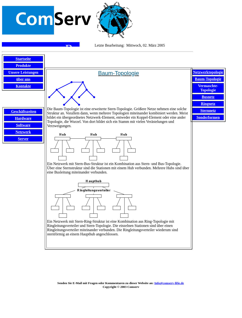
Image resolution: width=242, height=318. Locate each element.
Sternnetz (208, 111)
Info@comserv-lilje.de (169, 283)
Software (23, 125)
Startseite (23, 59)
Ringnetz (208, 104)
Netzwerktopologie (208, 72)
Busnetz (208, 97)
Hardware (23, 118)
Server (23, 139)
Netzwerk (23, 132)
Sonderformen (208, 117)
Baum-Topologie (208, 79)
